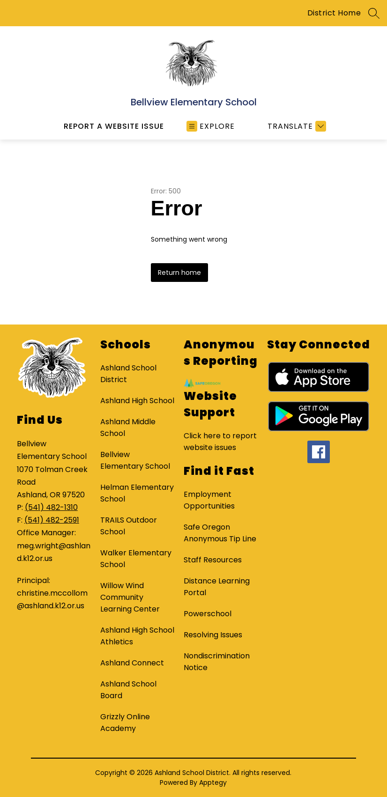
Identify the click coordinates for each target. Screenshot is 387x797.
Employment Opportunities (209, 500)
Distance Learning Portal (217, 587)
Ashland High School (137, 400)
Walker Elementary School (135, 558)
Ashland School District (128, 373)
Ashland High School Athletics (137, 636)
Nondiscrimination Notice (217, 661)
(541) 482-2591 (51, 520)
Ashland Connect (132, 662)
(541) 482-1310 (51, 507)
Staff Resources (213, 559)
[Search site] (374, 13)
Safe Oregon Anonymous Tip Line (220, 533)
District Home (334, 12)
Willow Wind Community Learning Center (130, 597)
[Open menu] (210, 126)
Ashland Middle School (128, 427)
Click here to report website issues (220, 441)
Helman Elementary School (137, 493)
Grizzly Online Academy (125, 722)
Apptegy (213, 782)
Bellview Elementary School (135, 460)
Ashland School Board (128, 690)
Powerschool (207, 613)
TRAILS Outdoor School (128, 526)
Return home (179, 272)
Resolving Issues (213, 634)
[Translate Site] (295, 126)
